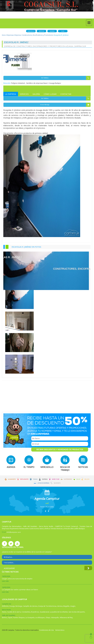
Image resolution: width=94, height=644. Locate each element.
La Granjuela (29, 617)
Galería (36, 94)
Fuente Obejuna (19, 617)
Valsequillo (55, 617)
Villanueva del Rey (66, 617)
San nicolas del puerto (77, 612)
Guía (62, 31)
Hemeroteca (59, 630)
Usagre (72, 606)
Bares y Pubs (55, 479)
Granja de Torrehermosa (47, 606)
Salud (78, 479)
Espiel (10, 617)
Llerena (59, 606)
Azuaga (12, 606)
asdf (47, 503)
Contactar (65, 94)
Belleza (87, 479)
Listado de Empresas (43, 483)
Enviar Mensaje (65, 105)
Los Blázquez (40, 617)
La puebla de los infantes (59, 612)
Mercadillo (30, 31)
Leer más (5, 581)
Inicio (4, 35)
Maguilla (66, 606)
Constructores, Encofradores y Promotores (37, 35)
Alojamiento (12, 479)
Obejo (48, 617)
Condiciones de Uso (46, 630)
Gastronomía (68, 479)
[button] (45, 511)
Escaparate (57, 483)
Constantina (26, 612)
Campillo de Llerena (30, 606)
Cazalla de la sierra (14, 612)
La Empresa (10, 94)
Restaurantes (24, 479)
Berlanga (18, 606)
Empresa (17, 35)
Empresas (10, 35)
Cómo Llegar (50, 94)
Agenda (52, 31)
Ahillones (5, 606)
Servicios (24, 94)
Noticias (41, 31)
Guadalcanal (44, 612)
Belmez (4, 617)
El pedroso (35, 612)
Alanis (4, 612)
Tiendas (35, 479)
